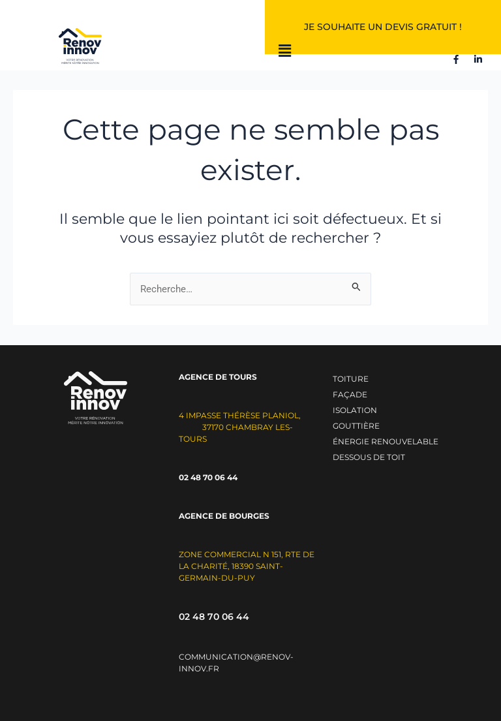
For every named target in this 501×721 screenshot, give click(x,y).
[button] (285, 51)
